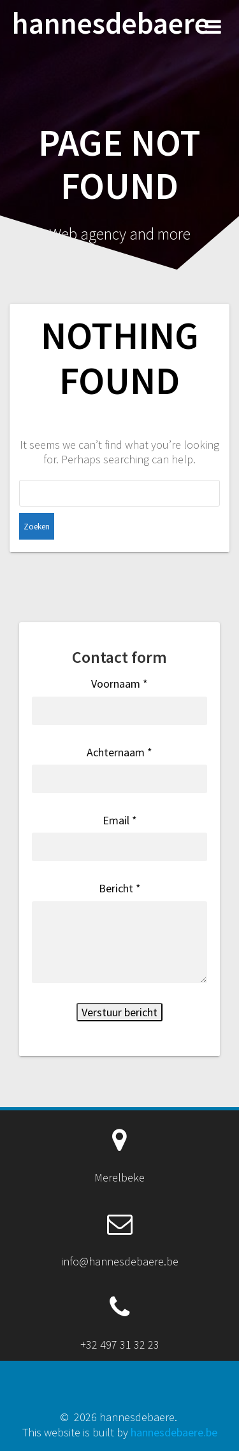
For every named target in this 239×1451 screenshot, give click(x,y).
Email (120, 820)
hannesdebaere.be (174, 1432)
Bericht (120, 888)
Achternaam (119, 752)
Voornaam (119, 683)
